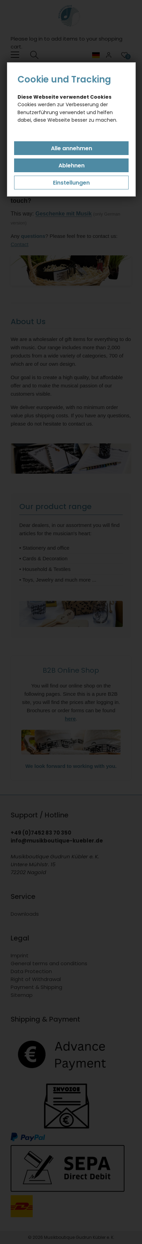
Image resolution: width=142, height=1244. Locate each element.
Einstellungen (71, 183)
